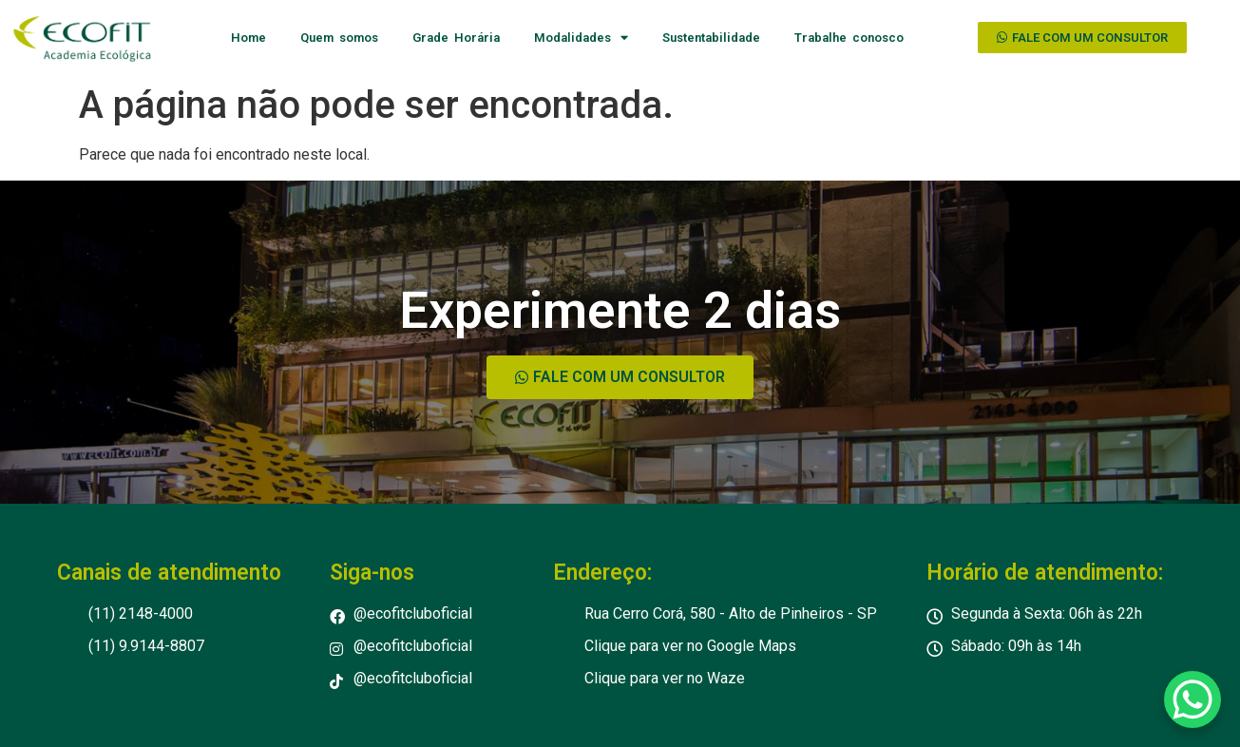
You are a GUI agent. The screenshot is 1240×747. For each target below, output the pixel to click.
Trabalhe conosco (849, 37)
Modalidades (581, 37)
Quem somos (339, 37)
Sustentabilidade (711, 37)
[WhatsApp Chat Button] (1192, 699)
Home (248, 37)
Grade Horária (456, 37)
